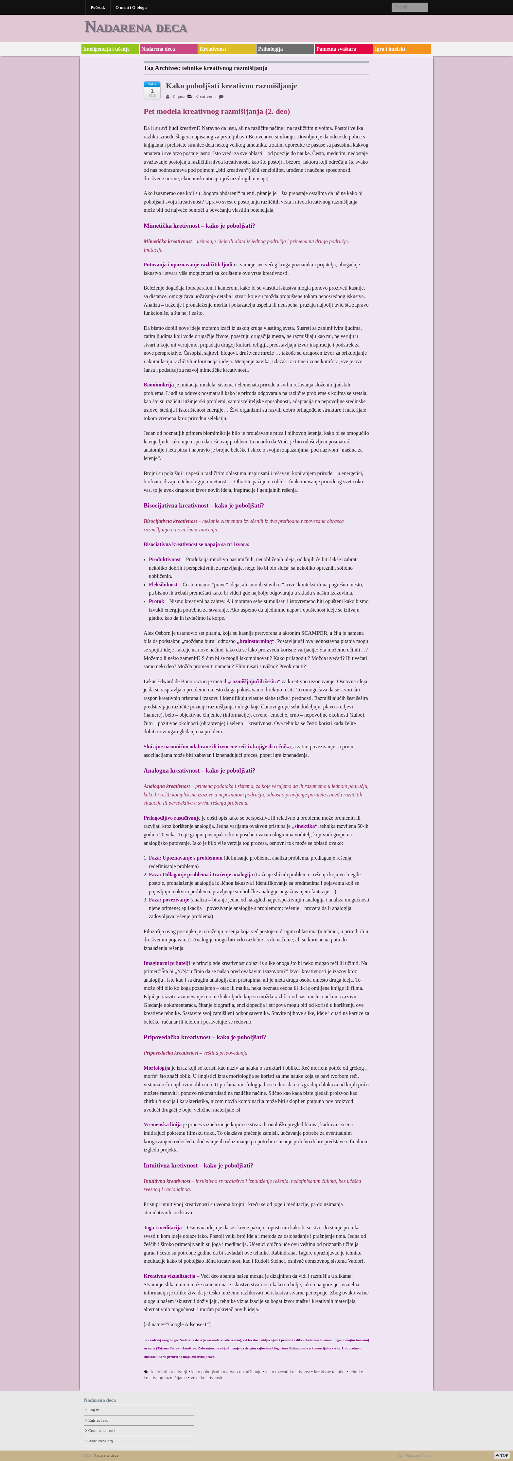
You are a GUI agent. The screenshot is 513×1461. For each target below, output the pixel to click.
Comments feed (101, 1430)
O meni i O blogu (131, 7)
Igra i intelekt (390, 49)
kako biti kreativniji (169, 1371)
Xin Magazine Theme (415, 1455)
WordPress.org (100, 1441)
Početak (98, 7)
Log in (93, 1410)
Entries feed (98, 1420)
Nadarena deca (136, 26)
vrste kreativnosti (206, 1377)
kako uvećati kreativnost (287, 1371)
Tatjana (175, 96)
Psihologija (270, 49)
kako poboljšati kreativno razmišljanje (226, 1371)
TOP (501, 1455)
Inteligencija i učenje (106, 49)
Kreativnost (213, 49)
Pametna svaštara (336, 49)
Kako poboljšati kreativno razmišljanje (231, 85)
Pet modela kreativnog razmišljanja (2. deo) (217, 111)
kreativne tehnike (329, 1371)
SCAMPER (314, 633)
